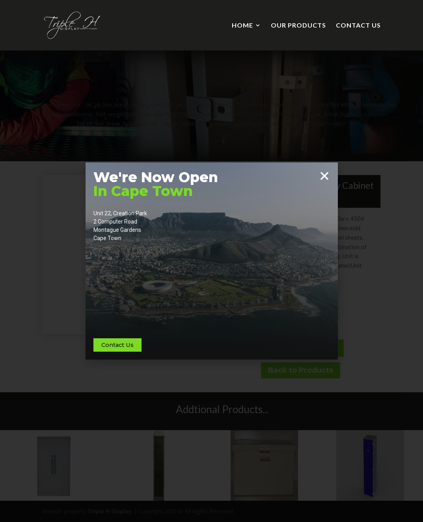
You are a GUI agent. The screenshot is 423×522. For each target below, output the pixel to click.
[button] (324, 175)
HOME (242, 25)
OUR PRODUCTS (298, 25)
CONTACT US (358, 25)
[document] (211, 261)
